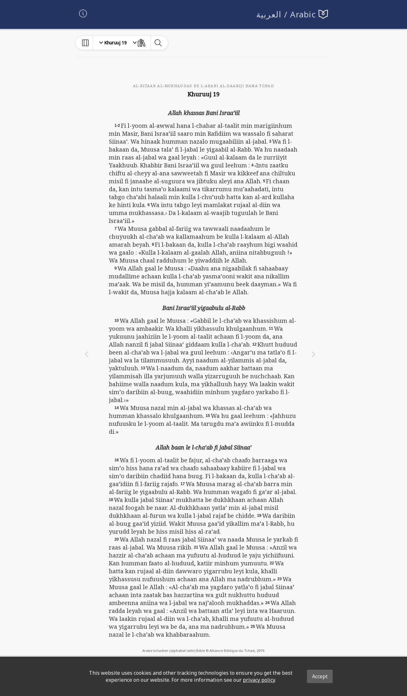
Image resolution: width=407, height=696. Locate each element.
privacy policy (259, 679)
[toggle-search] (157, 43)
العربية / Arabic (286, 14)
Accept (320, 676)
